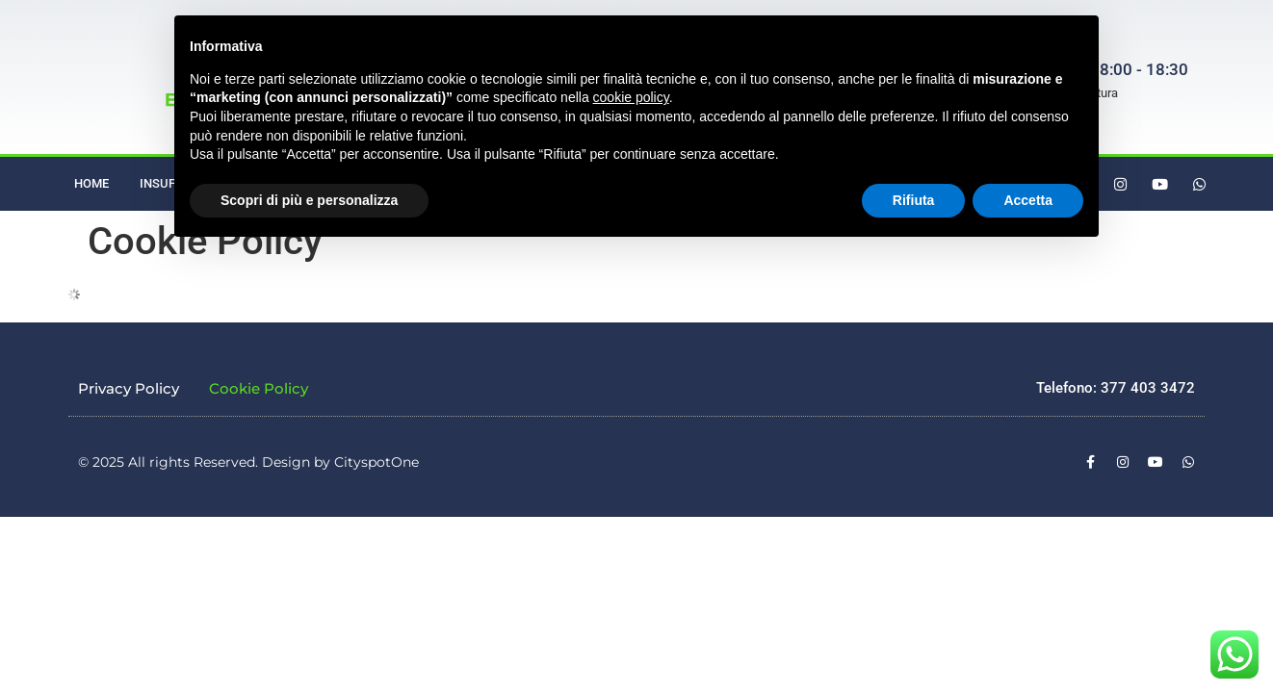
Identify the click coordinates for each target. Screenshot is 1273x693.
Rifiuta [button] (914, 200)
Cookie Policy (258, 388)
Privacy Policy (128, 388)
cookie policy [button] (631, 97)
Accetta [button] (1027, 200)
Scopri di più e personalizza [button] (309, 200)
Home (91, 183)
